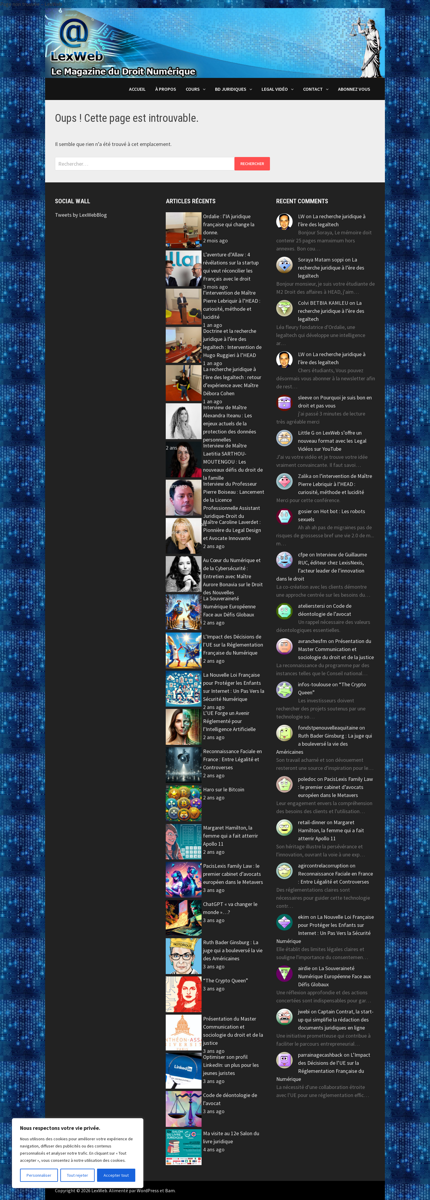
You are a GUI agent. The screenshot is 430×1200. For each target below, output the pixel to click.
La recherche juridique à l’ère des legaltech (331, 267)
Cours (193, 89)
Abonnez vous (354, 89)
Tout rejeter (77, 1175)
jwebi (304, 1011)
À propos (165, 89)
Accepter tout (116, 1175)
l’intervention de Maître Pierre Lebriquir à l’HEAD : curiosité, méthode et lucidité (335, 484)
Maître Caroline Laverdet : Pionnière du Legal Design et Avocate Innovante (232, 530)
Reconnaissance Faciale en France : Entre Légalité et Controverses (232, 759)
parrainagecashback (320, 1054)
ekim (303, 916)
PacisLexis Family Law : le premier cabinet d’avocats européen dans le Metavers (233, 873)
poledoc (307, 779)
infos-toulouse (314, 684)
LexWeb (99, 1190)
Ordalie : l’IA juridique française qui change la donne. (228, 224)
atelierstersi (311, 605)
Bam (170, 1190)
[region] (77, 1153)
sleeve (305, 397)
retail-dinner (311, 822)
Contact (313, 89)
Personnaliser (39, 1175)
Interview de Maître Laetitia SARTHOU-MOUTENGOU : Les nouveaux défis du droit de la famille (233, 461)
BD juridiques (230, 89)
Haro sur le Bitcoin (223, 789)
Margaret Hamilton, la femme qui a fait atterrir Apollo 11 (230, 835)
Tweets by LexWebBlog (81, 214)
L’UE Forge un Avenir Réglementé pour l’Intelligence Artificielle (229, 721)
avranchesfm (312, 641)
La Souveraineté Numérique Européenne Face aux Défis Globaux (229, 606)
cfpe (303, 554)
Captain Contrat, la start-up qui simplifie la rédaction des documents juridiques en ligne (336, 1019)
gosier (305, 511)
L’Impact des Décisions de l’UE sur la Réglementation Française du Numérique (233, 644)
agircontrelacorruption (323, 865)
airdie (304, 968)
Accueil (137, 89)
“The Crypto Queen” (225, 980)
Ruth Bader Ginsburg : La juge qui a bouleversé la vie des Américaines (232, 950)
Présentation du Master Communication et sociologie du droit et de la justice (336, 649)
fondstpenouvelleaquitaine (328, 727)
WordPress (148, 1190)
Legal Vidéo (275, 89)
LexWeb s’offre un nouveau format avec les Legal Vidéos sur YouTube (332, 440)
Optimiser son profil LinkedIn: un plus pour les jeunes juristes (231, 1064)
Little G (306, 432)
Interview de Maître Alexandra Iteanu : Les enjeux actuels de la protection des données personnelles (229, 423)
